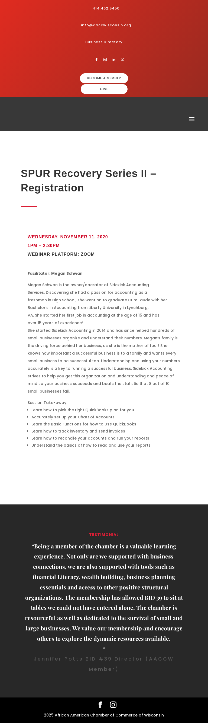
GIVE (104, 89)
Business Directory (104, 42)
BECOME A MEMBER (104, 78)
